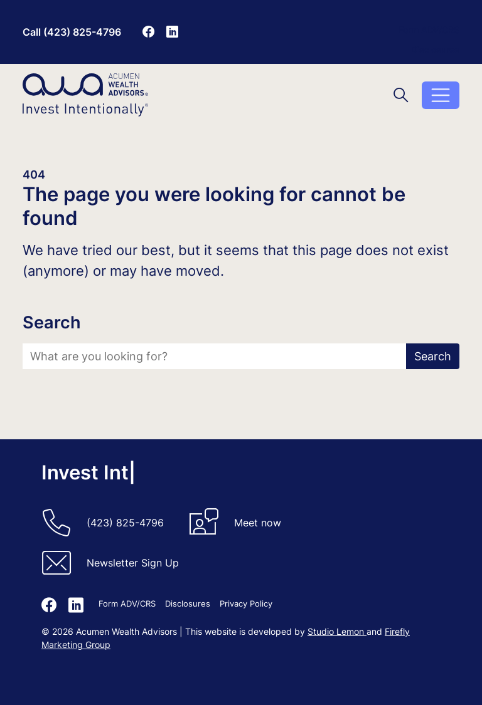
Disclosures (435, 49)
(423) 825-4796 (125, 522)
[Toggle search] (401, 95)
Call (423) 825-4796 (72, 32)
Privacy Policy (246, 603)
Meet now (257, 522)
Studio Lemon (337, 631)
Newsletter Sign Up (133, 562)
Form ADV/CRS (429, 29)
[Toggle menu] (440, 95)
